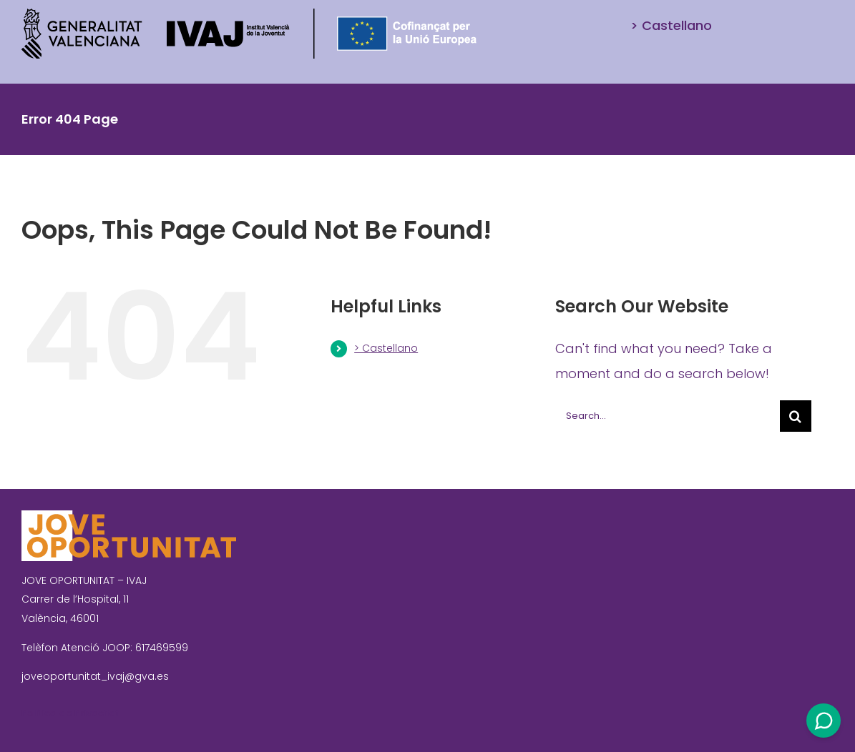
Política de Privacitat (70, 713)
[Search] (795, 416)
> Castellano (386, 348)
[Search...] (667, 416)
